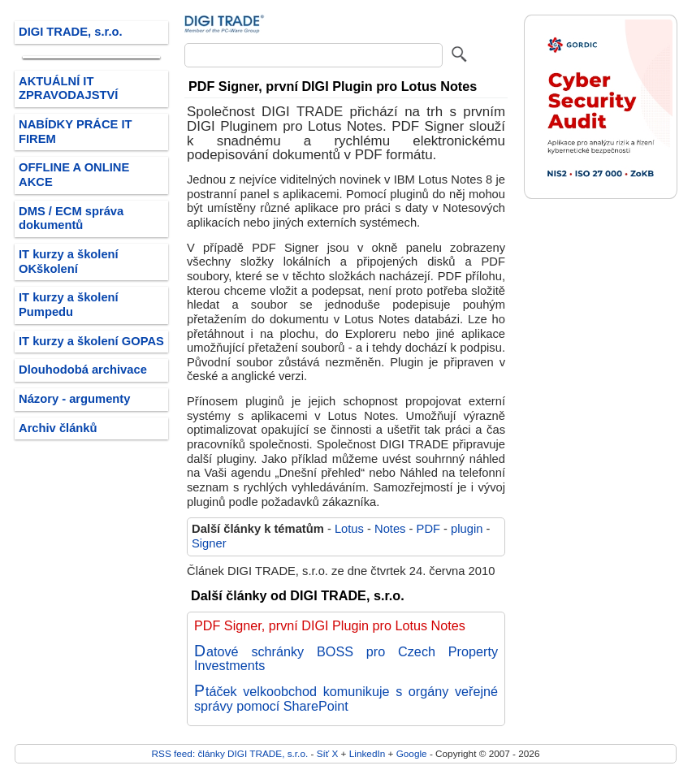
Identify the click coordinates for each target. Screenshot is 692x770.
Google (411, 753)
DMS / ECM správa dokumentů (71, 218)
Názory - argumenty (74, 398)
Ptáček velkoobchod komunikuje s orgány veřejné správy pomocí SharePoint (346, 698)
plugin (466, 528)
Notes (389, 528)
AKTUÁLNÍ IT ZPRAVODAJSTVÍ (68, 88)
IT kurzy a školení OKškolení (69, 261)
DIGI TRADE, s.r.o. (71, 31)
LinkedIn (367, 753)
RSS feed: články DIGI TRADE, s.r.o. (230, 753)
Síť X (328, 753)
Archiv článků (58, 428)
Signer (209, 543)
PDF (428, 528)
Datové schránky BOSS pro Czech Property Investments (346, 658)
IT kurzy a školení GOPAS (91, 341)
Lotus (349, 528)
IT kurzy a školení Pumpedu (69, 304)
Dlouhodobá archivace (83, 369)
